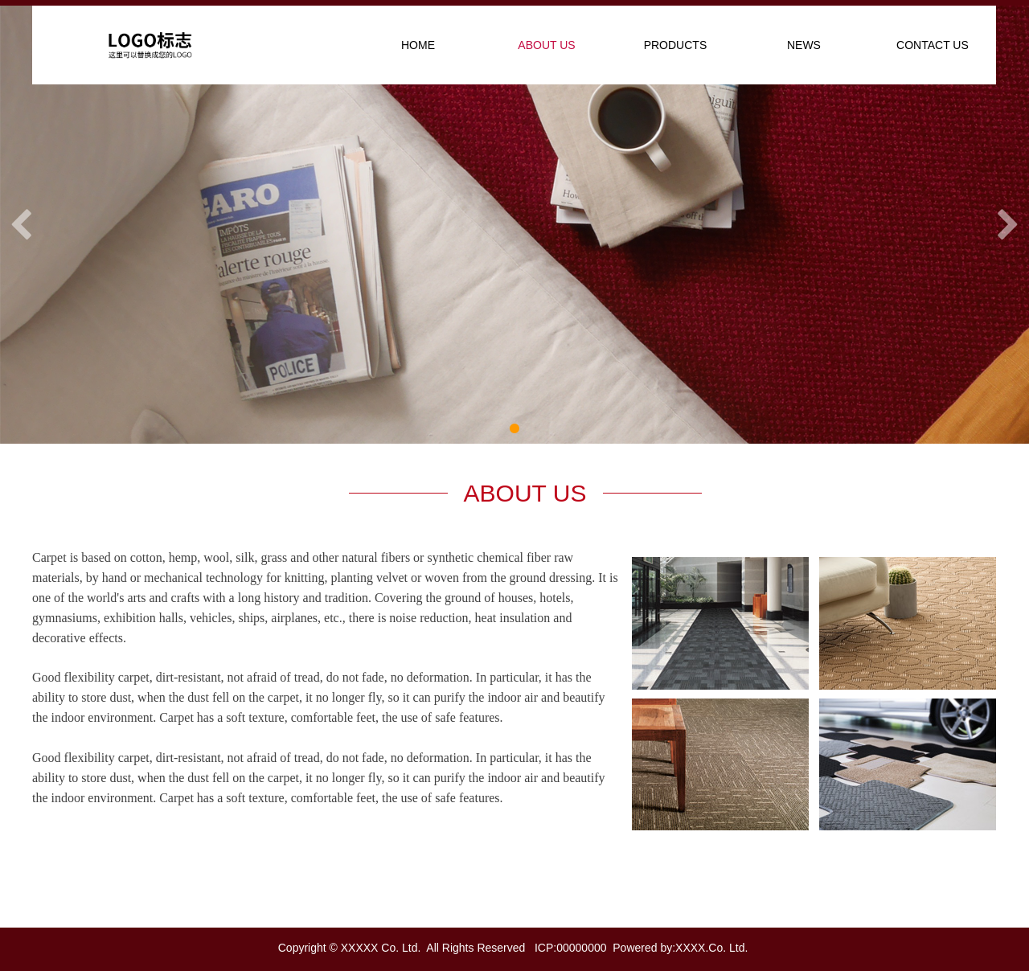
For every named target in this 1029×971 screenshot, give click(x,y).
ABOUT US (546, 45)
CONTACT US (932, 45)
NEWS (804, 45)
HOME (418, 45)
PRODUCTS (675, 45)
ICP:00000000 (571, 947)
